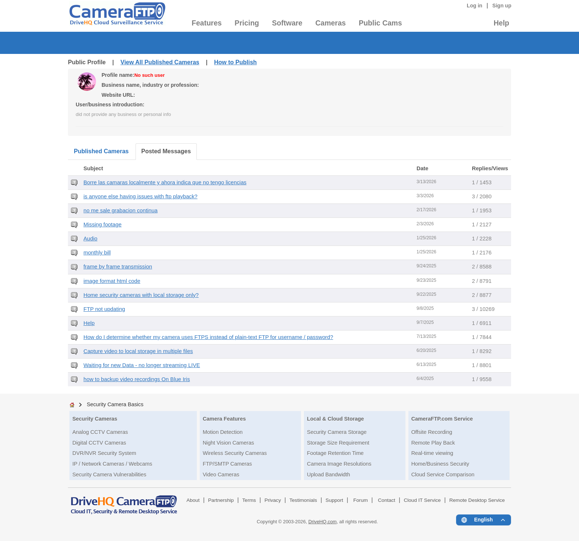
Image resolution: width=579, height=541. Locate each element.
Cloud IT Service (422, 500)
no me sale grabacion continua (120, 210)
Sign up (501, 5)
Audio (90, 239)
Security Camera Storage (337, 432)
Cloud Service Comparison (442, 474)
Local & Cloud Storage (335, 419)
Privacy (272, 500)
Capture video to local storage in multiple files (138, 351)
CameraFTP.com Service (442, 419)
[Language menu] (483, 519)
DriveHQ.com (322, 521)
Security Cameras (94, 419)
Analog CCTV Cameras (100, 432)
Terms (249, 500)
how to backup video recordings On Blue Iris (136, 379)
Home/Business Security (440, 464)
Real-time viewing (432, 453)
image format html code (111, 281)
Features (207, 23)
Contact (386, 500)
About (193, 500)
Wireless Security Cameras (235, 453)
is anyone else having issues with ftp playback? (140, 196)
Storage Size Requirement (338, 443)
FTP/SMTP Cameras (227, 464)
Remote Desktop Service (477, 500)
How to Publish (235, 62)
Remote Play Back (433, 443)
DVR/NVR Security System (104, 453)
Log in (474, 5)
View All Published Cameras (159, 62)
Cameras (330, 23)
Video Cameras (221, 474)
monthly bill (97, 253)
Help (501, 23)
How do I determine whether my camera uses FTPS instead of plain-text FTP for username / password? (208, 337)
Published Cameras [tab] (101, 151)
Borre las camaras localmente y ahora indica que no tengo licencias (164, 182)
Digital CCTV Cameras (99, 443)
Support (334, 500)
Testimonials (303, 500)
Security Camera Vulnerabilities (109, 474)
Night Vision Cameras (228, 443)
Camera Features (224, 419)
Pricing (246, 23)
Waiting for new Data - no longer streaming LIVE (141, 365)
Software (287, 23)
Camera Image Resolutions (339, 464)
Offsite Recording (431, 432)
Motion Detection (223, 432)
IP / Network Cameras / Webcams (112, 464)
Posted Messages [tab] (166, 151)
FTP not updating (104, 309)
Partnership (221, 500)
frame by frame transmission (117, 267)
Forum (360, 500)
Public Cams (380, 23)
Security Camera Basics (115, 404)
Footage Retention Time (335, 453)
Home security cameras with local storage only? (141, 295)
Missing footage (102, 224)
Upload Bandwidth (328, 474)
